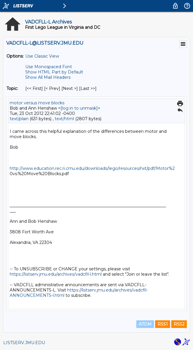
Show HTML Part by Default (54, 72)
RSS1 (162, 324)
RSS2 (179, 324)
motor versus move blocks (37, 102)
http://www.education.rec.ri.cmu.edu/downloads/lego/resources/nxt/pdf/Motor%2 (92, 168)
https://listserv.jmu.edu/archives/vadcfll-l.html (56, 274)
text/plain (19, 118)
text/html (64, 118)
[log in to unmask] (79, 108)
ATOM (145, 324)
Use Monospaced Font (48, 66)
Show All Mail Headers (48, 77)
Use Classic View (42, 56)
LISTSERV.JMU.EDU (24, 342)
